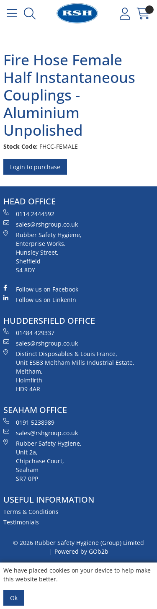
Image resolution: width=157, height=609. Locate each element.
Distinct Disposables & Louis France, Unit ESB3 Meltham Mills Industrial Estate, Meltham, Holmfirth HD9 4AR (68, 371)
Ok (14, 598)
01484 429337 (28, 332)
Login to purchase (35, 167)
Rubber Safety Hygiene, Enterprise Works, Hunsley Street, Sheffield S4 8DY (42, 252)
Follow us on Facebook (40, 289)
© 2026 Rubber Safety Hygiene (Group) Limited (78, 543)
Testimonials (21, 522)
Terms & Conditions (31, 512)
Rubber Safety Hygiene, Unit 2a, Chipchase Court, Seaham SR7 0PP (42, 461)
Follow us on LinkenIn (39, 299)
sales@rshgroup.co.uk (40, 224)
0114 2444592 (28, 213)
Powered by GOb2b (81, 551)
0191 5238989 (28, 422)
